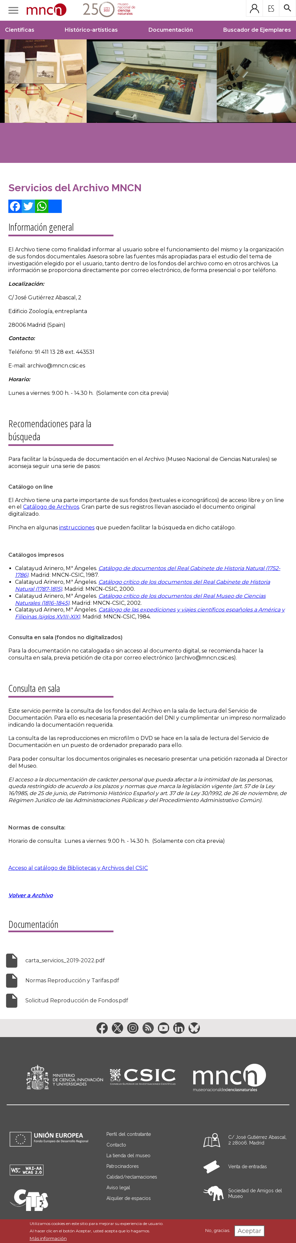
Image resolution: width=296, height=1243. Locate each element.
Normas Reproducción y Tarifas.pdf (72, 980)
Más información (48, 1238)
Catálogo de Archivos (51, 507)
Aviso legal (118, 1187)
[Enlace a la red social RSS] (148, 1028)
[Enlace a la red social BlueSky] (194, 1028)
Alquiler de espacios (128, 1198)
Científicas (19, 30)
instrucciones (76, 527)
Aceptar (249, 1231)
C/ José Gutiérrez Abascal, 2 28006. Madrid (257, 1140)
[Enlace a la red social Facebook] (102, 1028)
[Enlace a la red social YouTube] (163, 1028)
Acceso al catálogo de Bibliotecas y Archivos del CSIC (78, 868)
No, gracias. (217, 1230)
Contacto (116, 1145)
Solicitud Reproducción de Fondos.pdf (76, 1000)
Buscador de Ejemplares (257, 30)
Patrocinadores (122, 1166)
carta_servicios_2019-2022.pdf (65, 960)
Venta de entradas (247, 1166)
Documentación (171, 30)
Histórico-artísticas (91, 30)
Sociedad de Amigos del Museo (255, 1193)
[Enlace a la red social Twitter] (117, 1028)
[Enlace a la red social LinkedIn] (179, 1028)
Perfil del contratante (128, 1134)
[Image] (148, 101)
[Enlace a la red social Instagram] (132, 1028)
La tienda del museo (128, 1155)
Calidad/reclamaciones (131, 1177)
